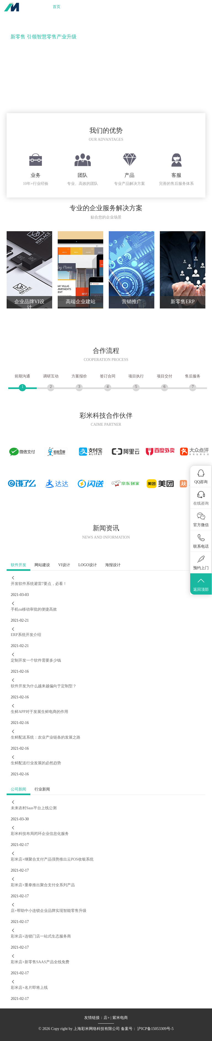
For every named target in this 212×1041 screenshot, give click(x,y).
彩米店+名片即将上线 (29, 988)
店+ (107, 1018)
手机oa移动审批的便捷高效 (34, 609)
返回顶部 (201, 584)
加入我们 (174, 7)
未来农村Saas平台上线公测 (34, 808)
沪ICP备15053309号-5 (155, 1029)
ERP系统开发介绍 (26, 635)
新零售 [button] (103, 7)
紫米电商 (120, 1018)
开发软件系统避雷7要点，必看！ (39, 584)
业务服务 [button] (78, 7)
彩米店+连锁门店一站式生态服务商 (41, 936)
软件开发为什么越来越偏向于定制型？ (43, 686)
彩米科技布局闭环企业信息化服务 (40, 834)
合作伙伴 (126, 7)
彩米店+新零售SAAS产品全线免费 (40, 962)
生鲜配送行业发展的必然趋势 (36, 763)
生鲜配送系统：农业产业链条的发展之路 (45, 737)
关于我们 (150, 7)
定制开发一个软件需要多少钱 (36, 660)
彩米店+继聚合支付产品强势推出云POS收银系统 (52, 859)
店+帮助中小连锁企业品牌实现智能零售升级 (48, 911)
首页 (56, 7)
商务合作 (197, 7)
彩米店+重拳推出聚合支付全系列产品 (43, 885)
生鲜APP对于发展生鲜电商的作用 (39, 712)
